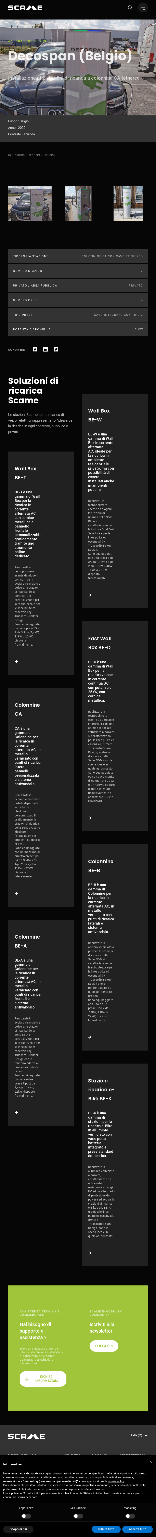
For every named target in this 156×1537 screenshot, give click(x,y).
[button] (150, 1462)
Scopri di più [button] (18, 1529)
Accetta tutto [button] (137, 1529)
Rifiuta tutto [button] (106, 1529)
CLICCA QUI (104, 1346)
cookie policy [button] (116, 1481)
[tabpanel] (30, 203)
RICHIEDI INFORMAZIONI (46, 1379)
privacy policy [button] (121, 1473)
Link (41, 563)
